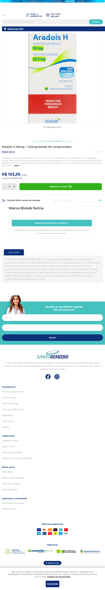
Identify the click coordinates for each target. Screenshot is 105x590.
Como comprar (9, 397)
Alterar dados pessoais (12, 477)
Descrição (14, 252)
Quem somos (8, 446)
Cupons (5, 427)
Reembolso (7, 415)
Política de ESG (9, 509)
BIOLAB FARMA (8, 152)
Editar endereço (9, 489)
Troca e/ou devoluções (12, 409)
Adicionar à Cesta (60, 186)
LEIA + (17, 165)
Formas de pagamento (13, 391)
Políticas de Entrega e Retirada (16, 458)
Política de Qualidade (12, 452)
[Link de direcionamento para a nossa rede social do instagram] (57, 376)
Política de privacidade (13, 503)
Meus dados (7, 472)
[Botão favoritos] (99, 36)
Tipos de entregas (10, 403)
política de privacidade (58, 576)
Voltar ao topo (52, 563)
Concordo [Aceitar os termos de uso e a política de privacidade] (52, 584)
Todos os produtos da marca (52, 223)
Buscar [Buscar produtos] (96, 22)
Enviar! (52, 337)
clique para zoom (52, 127)
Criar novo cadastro (11, 483)
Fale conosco (8, 421)
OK (100, 200)
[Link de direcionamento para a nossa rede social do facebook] (48, 376)
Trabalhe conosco (10, 440)
